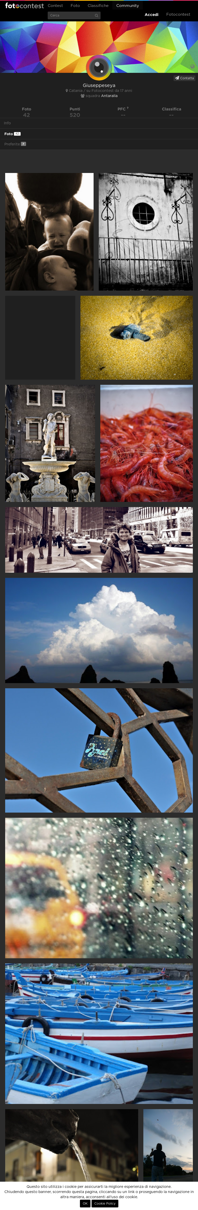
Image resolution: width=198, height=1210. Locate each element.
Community (127, 6)
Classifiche (98, 6)
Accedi (152, 14)
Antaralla (109, 96)
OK (85, 1203)
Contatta (184, 78)
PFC (123, 109)
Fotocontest (24, 5)
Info (7, 123)
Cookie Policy (105, 1203)
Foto (75, 6)
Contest (55, 6)
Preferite (15, 144)
